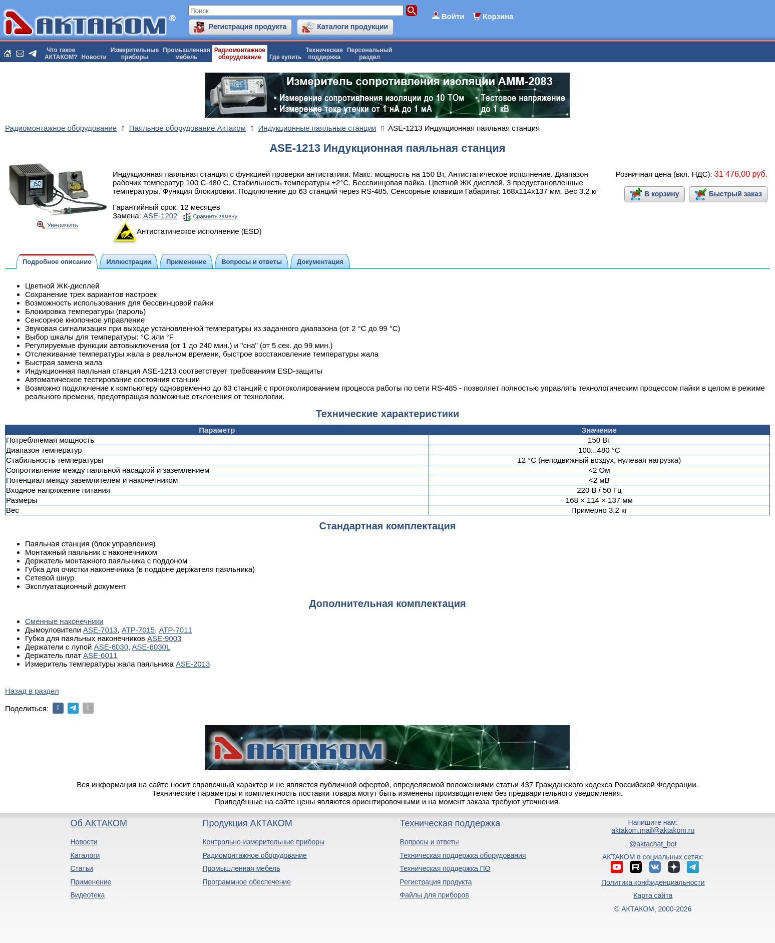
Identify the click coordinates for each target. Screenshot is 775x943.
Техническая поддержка (450, 823)
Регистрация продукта (247, 27)
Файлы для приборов (434, 895)
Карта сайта (652, 895)
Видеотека (87, 895)
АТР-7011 (175, 629)
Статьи (81, 868)
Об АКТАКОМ (98, 823)
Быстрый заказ (735, 194)
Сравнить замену (215, 216)
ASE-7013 (100, 629)
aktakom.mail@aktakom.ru (652, 830)
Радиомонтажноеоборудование (239, 54)
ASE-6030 (111, 647)
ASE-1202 (160, 215)
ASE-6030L (151, 647)
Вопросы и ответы (429, 842)
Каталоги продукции (352, 27)
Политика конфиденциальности (653, 882)
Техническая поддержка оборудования (463, 855)
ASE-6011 (100, 655)
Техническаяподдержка (324, 54)
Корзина (498, 16)
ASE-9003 (164, 638)
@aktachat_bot (652, 844)
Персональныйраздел (369, 54)
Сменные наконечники (64, 621)
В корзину (661, 194)
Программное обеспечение (246, 882)
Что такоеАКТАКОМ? (61, 54)
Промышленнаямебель (186, 54)
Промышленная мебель (241, 868)
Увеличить (63, 225)
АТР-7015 (138, 629)
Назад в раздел (32, 691)
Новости (94, 57)
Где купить (285, 57)
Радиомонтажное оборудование (254, 855)
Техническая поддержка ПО (445, 868)
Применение (90, 882)
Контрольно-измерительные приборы (263, 842)
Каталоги (85, 855)
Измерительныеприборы (135, 54)
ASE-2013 (193, 664)
